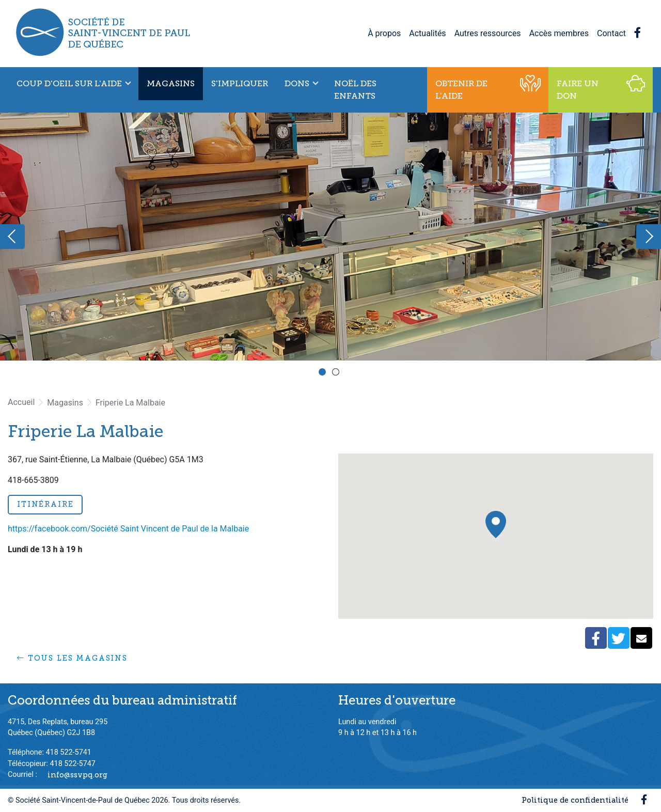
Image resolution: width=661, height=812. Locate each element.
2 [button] (337, 373)
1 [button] (324, 373)
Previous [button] (12, 236)
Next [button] (648, 236)
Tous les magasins (72, 658)
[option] (330, 237)
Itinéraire (45, 504)
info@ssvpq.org (77, 774)
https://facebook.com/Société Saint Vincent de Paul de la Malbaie (128, 529)
